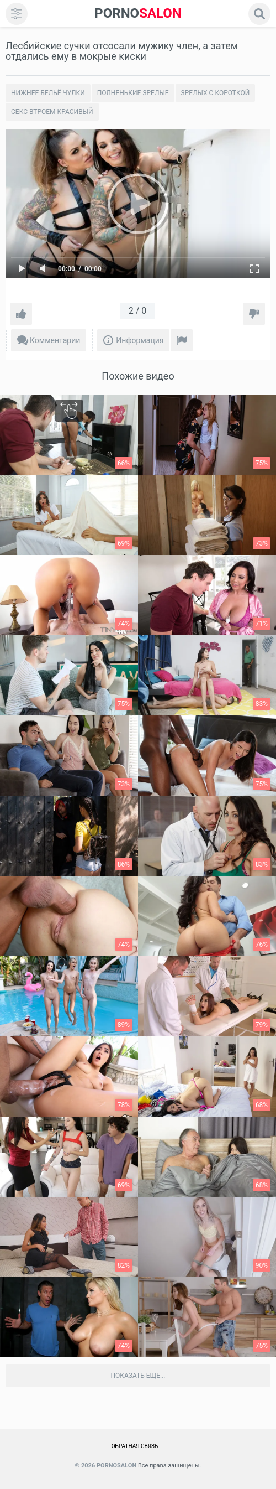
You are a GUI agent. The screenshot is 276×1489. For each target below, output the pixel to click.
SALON (138, 13)
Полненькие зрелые (133, 93)
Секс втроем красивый (52, 112)
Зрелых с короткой (215, 93)
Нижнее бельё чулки (48, 93)
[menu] (17, 14)
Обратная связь (135, 1446)
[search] (259, 14)
